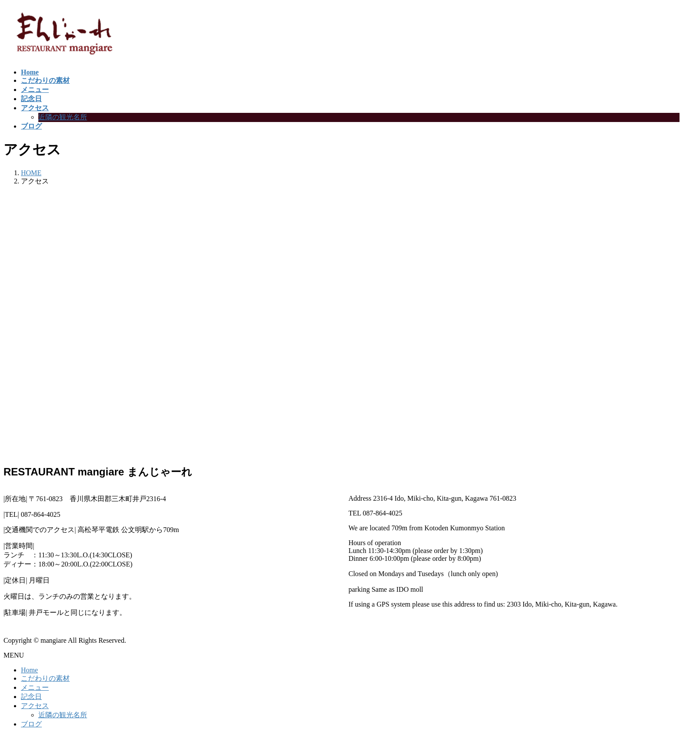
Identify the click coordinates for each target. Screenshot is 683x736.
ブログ (31, 724)
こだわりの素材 (45, 678)
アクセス (35, 705)
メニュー (35, 687)
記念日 (31, 696)
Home (29, 670)
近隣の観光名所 (62, 117)
